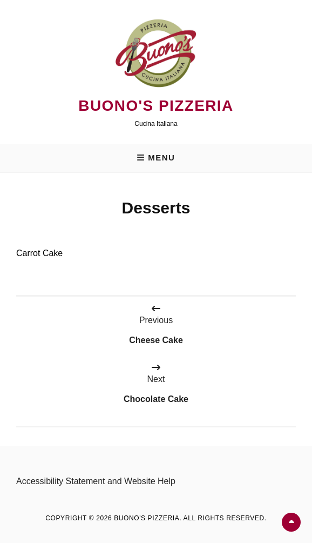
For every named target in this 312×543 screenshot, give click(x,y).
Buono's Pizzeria (155, 105)
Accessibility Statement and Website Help (95, 481)
